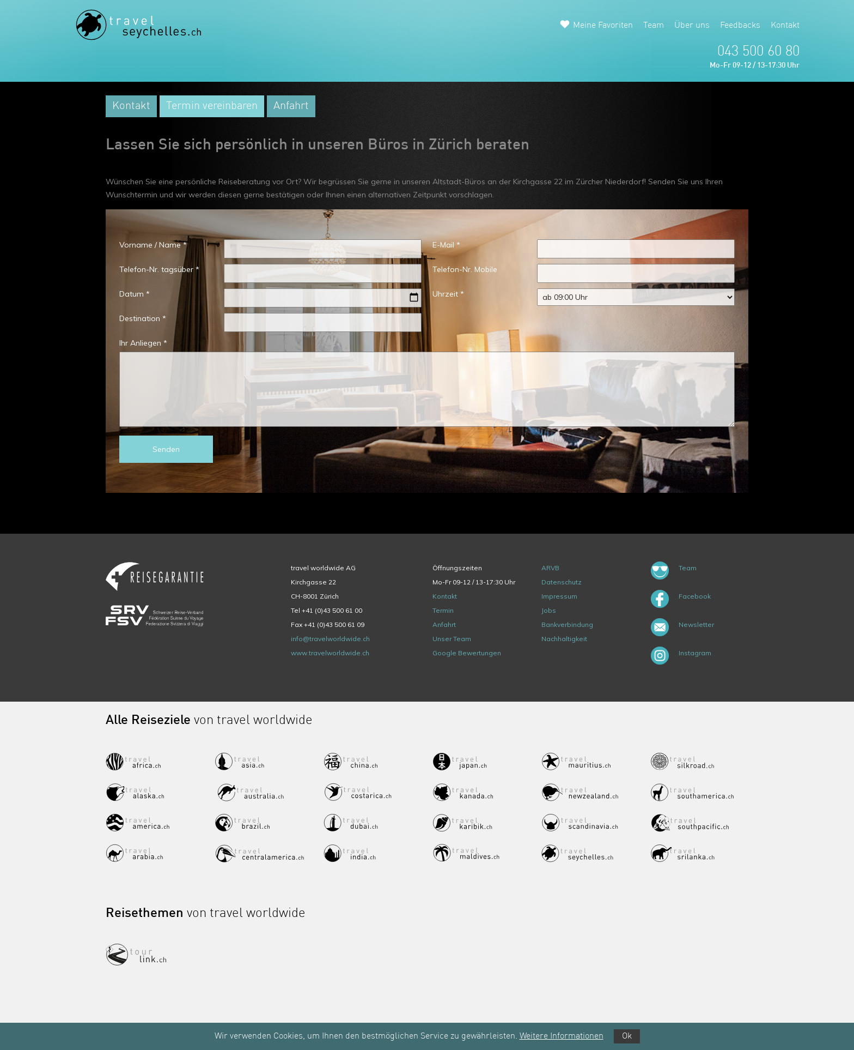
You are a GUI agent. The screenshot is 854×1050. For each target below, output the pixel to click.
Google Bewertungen (466, 653)
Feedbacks (740, 25)
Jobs (548, 610)
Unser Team (451, 639)
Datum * (134, 294)
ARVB (550, 568)
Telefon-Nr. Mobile (464, 269)
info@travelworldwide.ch (330, 639)
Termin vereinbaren (212, 106)
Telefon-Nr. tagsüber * (159, 269)
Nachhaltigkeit (564, 639)
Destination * (142, 318)
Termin (443, 610)
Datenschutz (561, 582)
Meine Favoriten (603, 25)
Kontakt (785, 25)
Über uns (692, 25)
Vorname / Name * (153, 245)
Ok (627, 1036)
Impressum (559, 596)
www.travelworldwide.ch (330, 653)
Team (653, 25)
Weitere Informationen (561, 1036)
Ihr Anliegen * (143, 343)
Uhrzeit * (448, 294)
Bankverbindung (567, 624)
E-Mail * (446, 245)
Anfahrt (291, 106)
